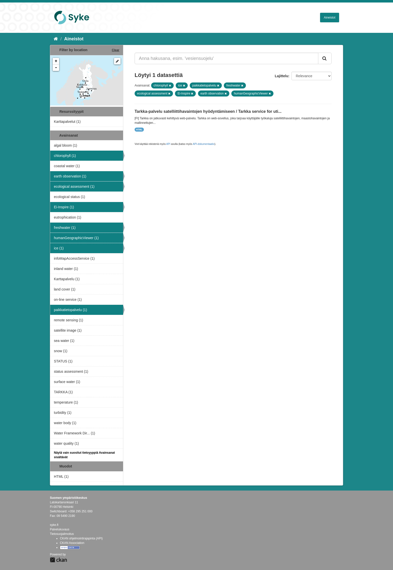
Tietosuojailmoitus (62, 534)
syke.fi (54, 525)
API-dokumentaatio (204, 144)
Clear (115, 50)
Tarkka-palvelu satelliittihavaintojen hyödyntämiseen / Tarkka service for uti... (208, 111)
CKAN (58, 559)
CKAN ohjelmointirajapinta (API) (81, 538)
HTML (139, 129)
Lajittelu (281, 76)
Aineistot (329, 17)
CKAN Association (72, 543)
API (168, 144)
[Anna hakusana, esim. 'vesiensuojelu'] (226, 58)
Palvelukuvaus (59, 529)
